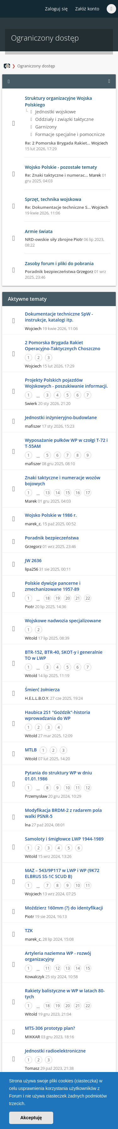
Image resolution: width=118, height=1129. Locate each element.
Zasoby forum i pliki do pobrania (59, 263)
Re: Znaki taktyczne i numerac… (56, 175)
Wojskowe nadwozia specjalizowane (63, 621)
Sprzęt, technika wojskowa (53, 199)
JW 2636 (33, 560)
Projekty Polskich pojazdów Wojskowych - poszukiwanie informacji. (66, 383)
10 (67, 787)
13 (47, 492)
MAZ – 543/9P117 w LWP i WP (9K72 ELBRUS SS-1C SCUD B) (62, 873)
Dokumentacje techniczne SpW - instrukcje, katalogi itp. (59, 317)
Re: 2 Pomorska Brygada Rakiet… (57, 143)
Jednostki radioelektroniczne (55, 1051)
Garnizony (44, 127)
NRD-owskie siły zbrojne (49, 239)
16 (78, 492)
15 (67, 492)
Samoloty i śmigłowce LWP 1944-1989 (64, 839)
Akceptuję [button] (31, 1117)
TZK (29, 930)
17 (88, 492)
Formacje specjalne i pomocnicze (68, 134)
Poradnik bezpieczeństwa (50, 271)
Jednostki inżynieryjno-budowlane (61, 417)
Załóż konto (87, 9)
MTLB (31, 750)
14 (57, 492)
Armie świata (39, 231)
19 (57, 598)
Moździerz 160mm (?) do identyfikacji (64, 908)
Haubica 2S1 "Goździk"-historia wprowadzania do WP (57, 715)
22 (88, 598)
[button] (28, 1104)
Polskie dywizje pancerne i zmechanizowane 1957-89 (53, 586)
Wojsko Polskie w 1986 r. (51, 515)
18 (47, 598)
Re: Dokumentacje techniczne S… (58, 207)
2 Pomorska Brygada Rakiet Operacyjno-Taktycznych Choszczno (62, 345)
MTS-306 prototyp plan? (50, 1028)
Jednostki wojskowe (53, 112)
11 (78, 787)
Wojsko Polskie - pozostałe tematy (61, 167)
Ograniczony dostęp (36, 66)
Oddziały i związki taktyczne (62, 119)
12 (88, 787)
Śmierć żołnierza (42, 690)
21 (78, 598)
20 (67, 598)
